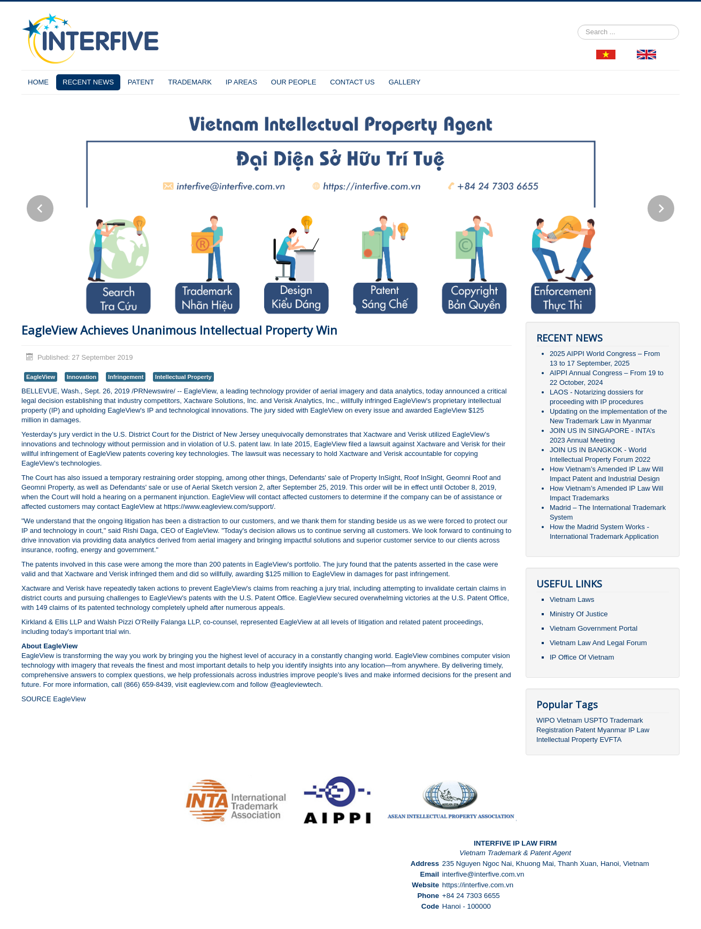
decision (51, 401)
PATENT (141, 82)
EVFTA (610, 740)
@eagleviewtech (295, 684)
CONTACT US (352, 82)
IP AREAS (241, 82)
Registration (554, 730)
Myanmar (611, 730)
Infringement (126, 377)
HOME (38, 82)
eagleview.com (213, 684)
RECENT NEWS (88, 82)
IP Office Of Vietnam (582, 657)
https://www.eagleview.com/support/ (219, 506)
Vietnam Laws (572, 599)
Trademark (626, 720)
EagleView (40, 377)
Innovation (82, 377)
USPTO (596, 720)
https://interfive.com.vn (477, 885)
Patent (585, 730)
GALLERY (405, 82)
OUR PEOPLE (294, 82)
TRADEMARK (190, 82)
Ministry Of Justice (579, 614)
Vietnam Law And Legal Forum (598, 643)
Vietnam (569, 720)
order (186, 478)
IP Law (639, 730)
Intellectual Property (183, 377)
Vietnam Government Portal (593, 628)
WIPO (546, 720)
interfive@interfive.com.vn (483, 874)
